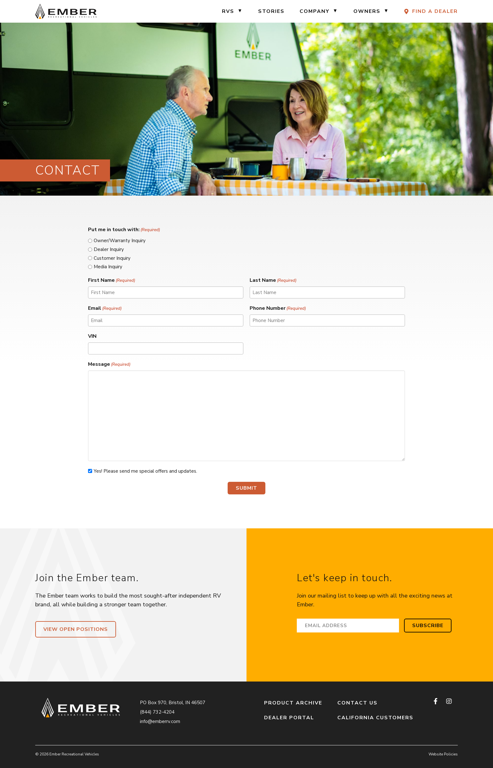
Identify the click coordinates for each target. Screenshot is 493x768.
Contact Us (357, 702)
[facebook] (436, 701)
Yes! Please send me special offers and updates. (145, 471)
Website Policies (443, 754)
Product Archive (293, 702)
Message (109, 364)
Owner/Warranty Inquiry (120, 240)
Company (315, 11)
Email (105, 308)
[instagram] (448, 701)
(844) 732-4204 (157, 712)
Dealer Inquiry (109, 249)
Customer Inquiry (112, 258)
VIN (92, 336)
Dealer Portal (289, 717)
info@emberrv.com (160, 721)
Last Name (273, 280)
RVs (228, 11)
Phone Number (278, 308)
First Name (111, 280)
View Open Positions (75, 629)
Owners (366, 11)
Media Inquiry (108, 267)
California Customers (375, 717)
